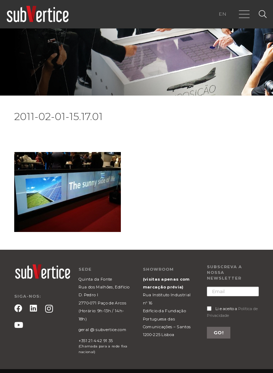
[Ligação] (38, 14)
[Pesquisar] (262, 14)
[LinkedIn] (33, 308)
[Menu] (244, 14)
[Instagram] (49, 308)
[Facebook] (18, 308)
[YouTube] (18, 325)
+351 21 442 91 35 (96, 340)
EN (222, 14)
